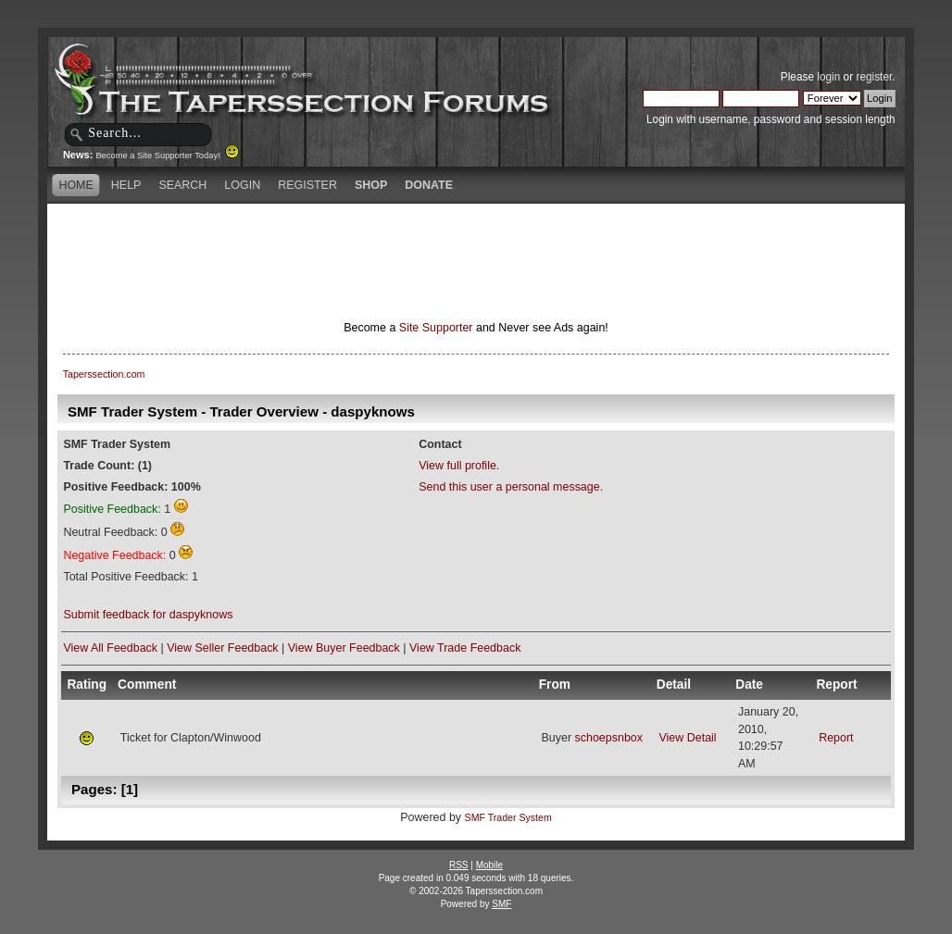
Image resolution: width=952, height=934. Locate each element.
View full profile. (459, 465)
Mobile (489, 865)
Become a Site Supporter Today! (167, 155)
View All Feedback (110, 647)
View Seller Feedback (222, 647)
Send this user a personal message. (511, 486)
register (874, 76)
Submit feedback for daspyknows (147, 614)
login (828, 76)
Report (836, 737)
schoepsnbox (609, 737)
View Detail (687, 737)
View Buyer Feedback (344, 647)
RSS (459, 865)
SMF (501, 904)
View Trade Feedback (464, 647)
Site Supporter (436, 327)
